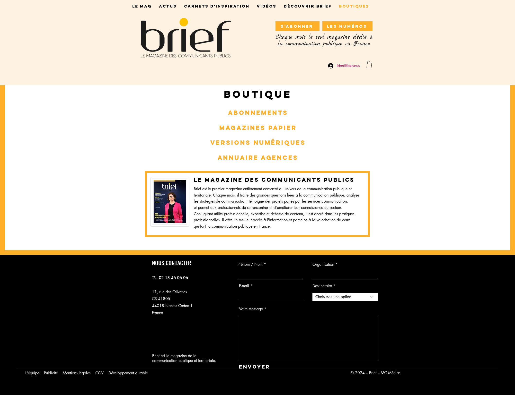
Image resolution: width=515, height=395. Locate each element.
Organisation (323, 264)
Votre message (251, 309)
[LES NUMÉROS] (347, 26)
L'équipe (32, 373)
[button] (369, 64)
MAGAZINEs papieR (258, 128)
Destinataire (322, 286)
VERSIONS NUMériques (258, 142)
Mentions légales (76, 373)
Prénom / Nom (250, 264)
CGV (99, 373)
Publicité (51, 373)
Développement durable (128, 373)
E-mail (244, 286)
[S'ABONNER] (297, 26)
